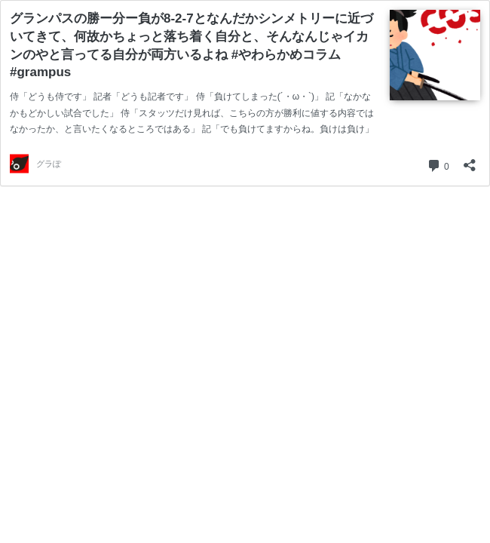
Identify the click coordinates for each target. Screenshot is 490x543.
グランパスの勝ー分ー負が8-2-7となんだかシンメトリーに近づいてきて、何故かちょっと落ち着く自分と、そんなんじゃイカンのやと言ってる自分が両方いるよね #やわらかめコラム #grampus (191, 45)
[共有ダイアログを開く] (469, 160)
